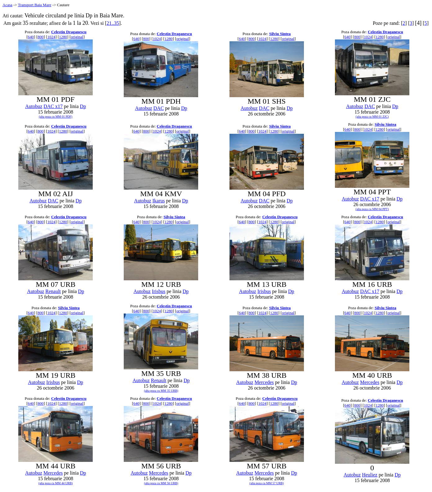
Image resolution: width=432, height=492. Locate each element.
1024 (51, 36)
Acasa (7, 4)
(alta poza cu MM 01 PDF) (55, 116)
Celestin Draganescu (69, 31)
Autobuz (33, 106)
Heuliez (369, 474)
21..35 (113, 23)
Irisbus (159, 291)
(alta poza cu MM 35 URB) (161, 390)
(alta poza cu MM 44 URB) (55, 483)
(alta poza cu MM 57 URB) (267, 483)
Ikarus (158, 200)
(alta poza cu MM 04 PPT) (372, 209)
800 (41, 36)
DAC (159, 108)
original (77, 36)
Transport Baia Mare (34, 4)
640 (31, 36)
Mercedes (264, 382)
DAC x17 (53, 106)
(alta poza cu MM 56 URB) (161, 483)
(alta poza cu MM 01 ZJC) (372, 116)
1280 (63, 36)
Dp (83, 106)
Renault (53, 291)
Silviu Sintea (280, 33)
